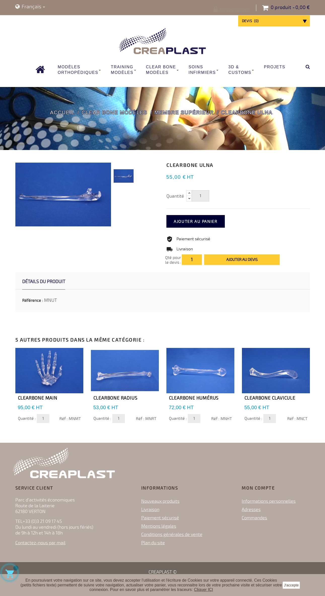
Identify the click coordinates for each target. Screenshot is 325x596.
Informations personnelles (269, 501)
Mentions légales (158, 526)
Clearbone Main (37, 398)
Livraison (150, 509)
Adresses (251, 509)
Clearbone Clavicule (269, 398)
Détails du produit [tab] (43, 281)
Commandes (254, 518)
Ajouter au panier (202, 221)
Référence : (32, 300)
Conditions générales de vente (171, 534)
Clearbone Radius (115, 398)
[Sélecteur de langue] (30, 7)
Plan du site (153, 543)
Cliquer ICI (203, 589)
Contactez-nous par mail (40, 543)
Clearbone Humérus (194, 398)
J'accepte (291, 585)
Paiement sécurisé (160, 518)
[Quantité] (200, 195)
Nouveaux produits (160, 501)
